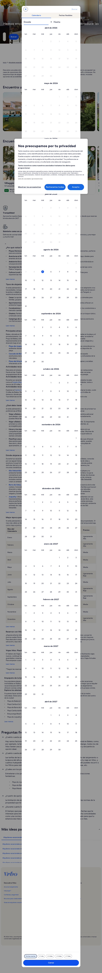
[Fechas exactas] (30, 956)
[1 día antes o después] (41, 956)
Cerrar (51, 963)
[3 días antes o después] (59, 956)
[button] (42, 41)
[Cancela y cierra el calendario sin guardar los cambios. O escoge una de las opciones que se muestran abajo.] (26, 9)
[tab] (36, 15)
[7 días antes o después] (68, 956)
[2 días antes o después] (50, 956)
